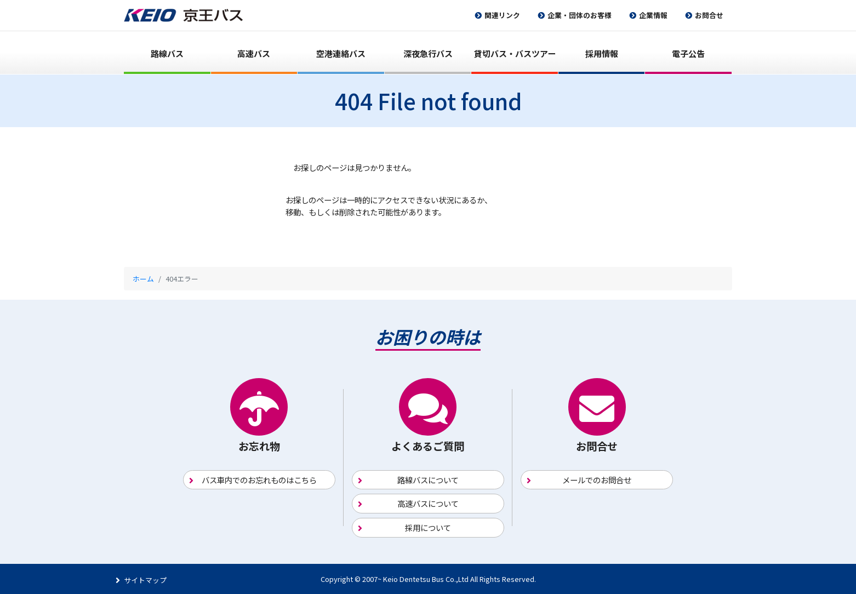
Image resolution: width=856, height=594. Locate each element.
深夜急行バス (428, 53)
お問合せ (709, 15)
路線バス (167, 53)
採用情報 (601, 53)
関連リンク (502, 15)
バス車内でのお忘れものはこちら (259, 480)
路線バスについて (428, 480)
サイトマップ (145, 580)
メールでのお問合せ (596, 480)
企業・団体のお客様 (579, 15)
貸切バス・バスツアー (515, 53)
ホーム (143, 278)
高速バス (253, 53)
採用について (428, 527)
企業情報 (653, 15)
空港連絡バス (341, 53)
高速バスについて (428, 503)
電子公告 (688, 53)
